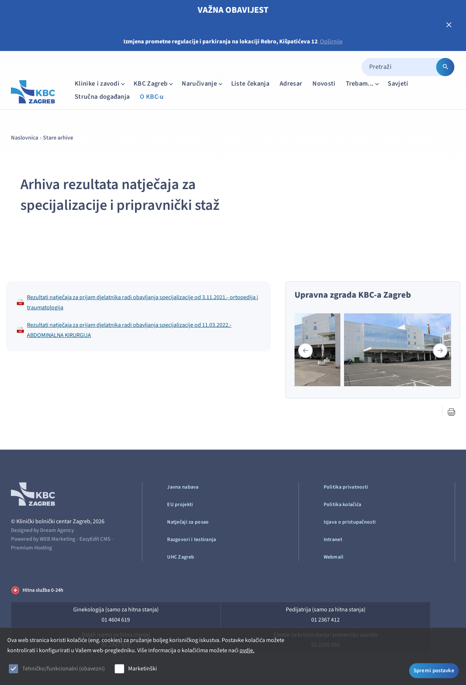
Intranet (333, 539)
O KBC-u (151, 96)
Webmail (334, 557)
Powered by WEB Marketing (43, 539)
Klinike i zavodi (100, 83)
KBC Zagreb (154, 83)
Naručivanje (203, 83)
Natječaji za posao (188, 522)
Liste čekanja (250, 83)
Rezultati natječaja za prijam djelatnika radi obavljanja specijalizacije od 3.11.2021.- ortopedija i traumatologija (137, 302)
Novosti (323, 83)
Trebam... (363, 83)
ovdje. (247, 650)
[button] (440, 350)
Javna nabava (182, 487)
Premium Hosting (31, 548)
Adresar (291, 83)
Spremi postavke (434, 669)
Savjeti (398, 83)
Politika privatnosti (346, 487)
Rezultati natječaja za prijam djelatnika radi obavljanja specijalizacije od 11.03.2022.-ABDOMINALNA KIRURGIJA (124, 330)
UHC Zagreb (180, 557)
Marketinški (142, 669)
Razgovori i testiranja (191, 539)
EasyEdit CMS (94, 539)
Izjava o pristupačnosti (350, 522)
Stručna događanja (102, 96)
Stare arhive (58, 138)
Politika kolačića (343, 504)
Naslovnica (24, 138)
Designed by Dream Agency (42, 530)
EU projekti (180, 504)
